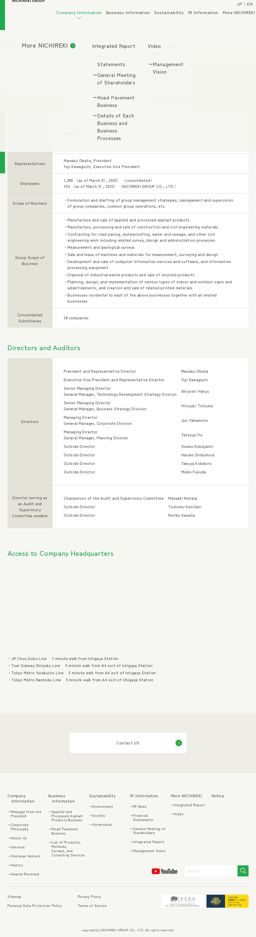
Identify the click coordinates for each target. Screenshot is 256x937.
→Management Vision (148, 851)
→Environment (101, 807)
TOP (11, 41)
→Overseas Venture (24, 856)
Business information (61, 798)
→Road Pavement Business (63, 831)
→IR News (138, 807)
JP (235, 8)
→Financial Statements (141, 818)
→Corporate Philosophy (18, 827)
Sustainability (171, 16)
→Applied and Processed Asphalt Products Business (65, 816)
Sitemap (15, 897)
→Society (97, 816)
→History (15, 865)
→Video (177, 814)
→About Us (17, 838)
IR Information (206, 16)
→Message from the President (25, 814)
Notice (218, 795)
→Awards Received (23, 874)
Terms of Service (92, 905)
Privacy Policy (89, 896)
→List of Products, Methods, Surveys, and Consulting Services (66, 848)
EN (245, 8)
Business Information (130, 16)
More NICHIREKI (75, 30)
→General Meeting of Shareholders (148, 831)
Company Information (81, 18)
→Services (16, 847)
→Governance (100, 825)
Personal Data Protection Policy (35, 905)
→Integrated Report (147, 842)
